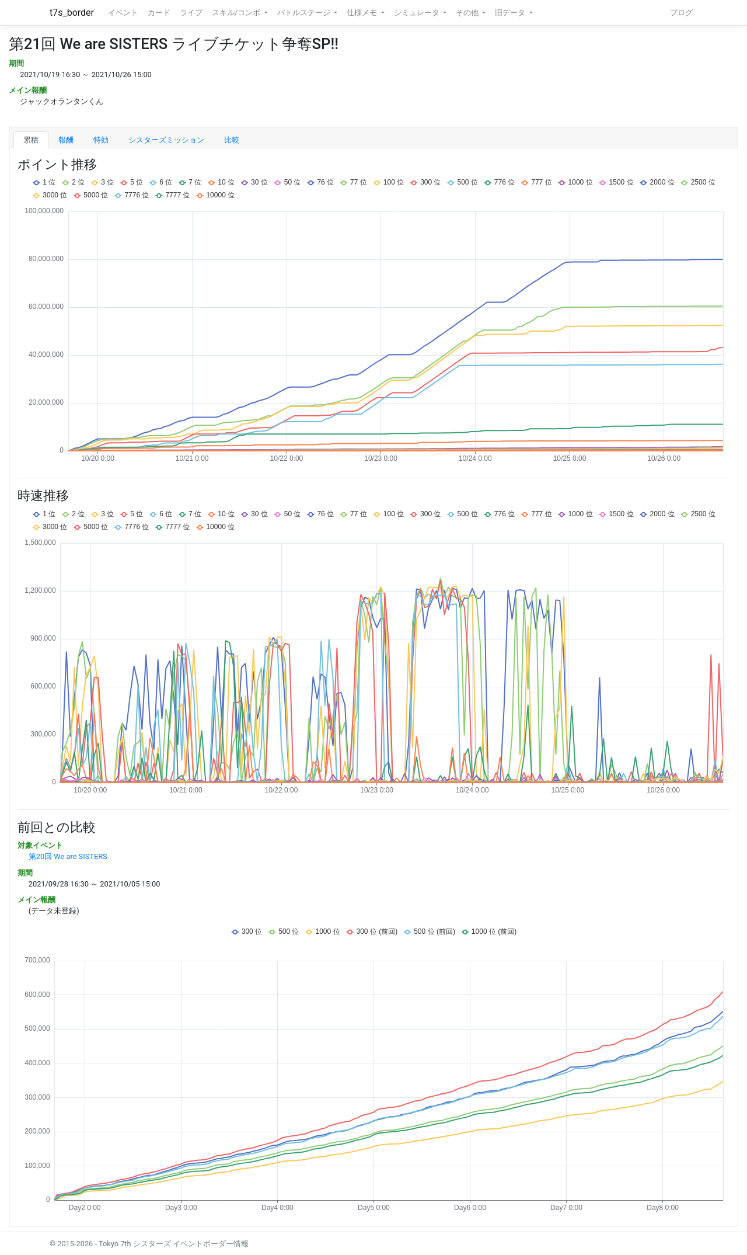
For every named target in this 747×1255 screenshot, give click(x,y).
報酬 (66, 139)
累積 (31, 139)
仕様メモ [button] (363, 12)
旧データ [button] (511, 12)
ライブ (191, 12)
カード (159, 12)
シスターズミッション (166, 139)
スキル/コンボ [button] (237, 12)
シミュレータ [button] (417, 12)
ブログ (681, 12)
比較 (231, 139)
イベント (123, 12)
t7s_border (72, 12)
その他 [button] (468, 12)
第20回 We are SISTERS (68, 856)
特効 (101, 139)
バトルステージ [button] (304, 12)
